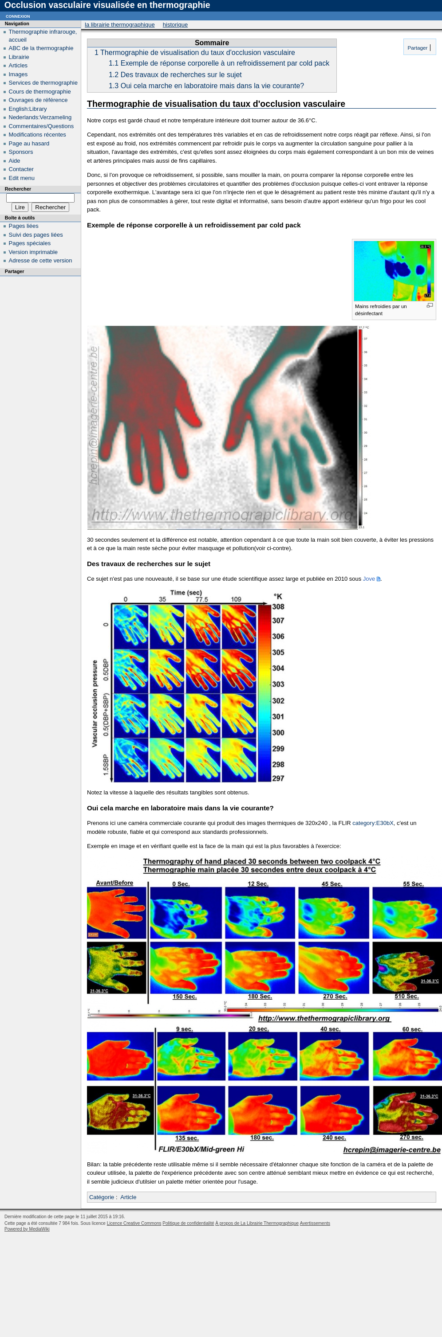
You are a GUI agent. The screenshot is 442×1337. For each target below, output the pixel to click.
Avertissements (315, 1223)
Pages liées (24, 226)
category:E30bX (373, 823)
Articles (18, 65)
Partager (416, 48)
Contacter (21, 169)
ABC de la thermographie (41, 48)
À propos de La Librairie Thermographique (257, 1223)
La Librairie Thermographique (120, 24)
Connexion (18, 15)
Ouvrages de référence (38, 100)
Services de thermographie (43, 82)
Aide (14, 160)
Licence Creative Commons (134, 1223)
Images (18, 74)
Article (128, 1197)
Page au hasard (29, 143)
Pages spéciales (30, 243)
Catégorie (101, 1197)
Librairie (19, 57)
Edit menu (22, 178)
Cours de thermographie (40, 91)
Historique (175, 24)
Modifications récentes (37, 134)
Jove (369, 578)
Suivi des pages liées (36, 234)
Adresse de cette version (40, 260)
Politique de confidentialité (188, 1223)
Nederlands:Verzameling (40, 117)
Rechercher (18, 189)
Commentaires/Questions (41, 126)
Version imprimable (33, 252)
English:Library (28, 109)
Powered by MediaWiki (27, 1229)
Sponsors (21, 152)
